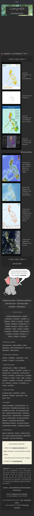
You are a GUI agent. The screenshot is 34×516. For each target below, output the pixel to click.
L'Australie (23, 318)
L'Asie (26, 357)
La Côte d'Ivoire (24, 373)
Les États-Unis (22, 323)
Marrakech (5, 395)
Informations (21, 306)
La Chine (26, 321)
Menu (17, 2)
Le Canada (20, 321)
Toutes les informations (16, 438)
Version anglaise (27, 152)
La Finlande (28, 375)
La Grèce (20, 326)
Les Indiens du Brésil (23, 423)
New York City (19, 395)
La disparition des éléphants (16, 420)
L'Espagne (14, 323)
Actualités (12, 306)
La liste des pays (7, 368)
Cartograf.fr (7, 53)
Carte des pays (10, 303)
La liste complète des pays (13, 316)
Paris (26, 395)
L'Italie (14, 328)
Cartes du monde (9, 300)
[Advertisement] (17, 33)
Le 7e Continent (19, 360)
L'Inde (26, 326)
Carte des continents (24, 300)
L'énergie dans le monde (9, 425)
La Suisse (15, 334)
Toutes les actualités (8, 405)
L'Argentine (16, 318)
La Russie (9, 334)
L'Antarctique (19, 357)
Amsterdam (16, 393)
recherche (23, 275)
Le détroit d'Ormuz (20, 405)
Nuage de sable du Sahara (13, 413)
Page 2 (17, 59)
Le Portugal (15, 331)
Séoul (4, 398)
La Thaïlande (22, 383)
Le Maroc (26, 328)
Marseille (12, 395)
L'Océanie (11, 360)
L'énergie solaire (16, 415)
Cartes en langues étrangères (14, 435)
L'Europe (4, 360)
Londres (23, 393)
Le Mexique (7, 331)
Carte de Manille (17, 263)
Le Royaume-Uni (24, 331)
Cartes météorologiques (17, 347)
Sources (17, 433)
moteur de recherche (18, 448)
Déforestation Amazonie (9, 423)
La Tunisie (22, 334)
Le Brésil (12, 321)
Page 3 (22, 59)
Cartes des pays (6, 345)
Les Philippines (17, 53)
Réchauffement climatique (18, 408)
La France (14, 326)
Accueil (4, 433)
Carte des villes (22, 303)
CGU (21, 500)
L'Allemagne (8, 318)
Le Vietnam (23, 336)
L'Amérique (11, 357)
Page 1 (12, 59)
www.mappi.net (17, 461)
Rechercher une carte (17, 13)
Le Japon (19, 328)
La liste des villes (7, 393)
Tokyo (8, 398)
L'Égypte (7, 323)
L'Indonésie (8, 328)
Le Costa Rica (15, 373)
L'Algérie (24, 316)
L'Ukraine (16, 336)
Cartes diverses (14, 350)
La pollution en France (23, 425)
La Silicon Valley (11, 418)
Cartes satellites (17, 345)
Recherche (11, 433)
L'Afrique (4, 357)
